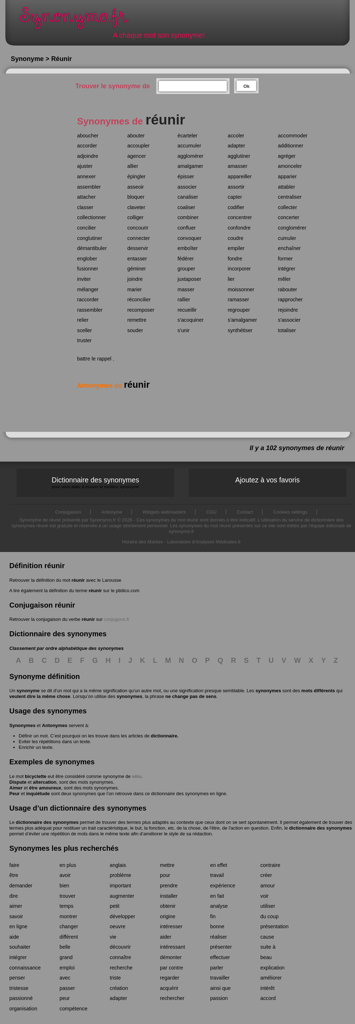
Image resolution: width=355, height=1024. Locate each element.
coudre (235, 238)
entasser (137, 258)
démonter (170, 957)
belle (65, 947)
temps (67, 906)
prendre (169, 885)
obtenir (168, 906)
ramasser (238, 299)
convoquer (190, 238)
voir (264, 896)
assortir (236, 187)
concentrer (240, 217)
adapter (236, 145)
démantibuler (92, 248)
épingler (136, 176)
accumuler (189, 145)
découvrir (120, 947)
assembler (89, 187)
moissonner (241, 289)
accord (268, 998)
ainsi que (220, 988)
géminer (136, 269)
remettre (136, 320)
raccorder (88, 299)
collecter (287, 207)
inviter (84, 279)
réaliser (218, 937)
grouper (186, 269)
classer (85, 207)
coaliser (186, 207)
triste (115, 978)
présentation (274, 926)
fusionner (87, 269)
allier (132, 166)
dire (13, 896)
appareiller (240, 176)
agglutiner (239, 156)
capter (235, 197)
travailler (219, 978)
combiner (188, 217)
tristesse (18, 988)
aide (14, 937)
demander (20, 885)
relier (83, 320)
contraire (270, 865)
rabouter (287, 289)
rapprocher (290, 299)
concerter (288, 217)
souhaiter (19, 947)
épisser (186, 176)
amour (267, 885)
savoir (16, 916)
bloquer (136, 197)
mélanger (88, 289)
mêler (284, 279)
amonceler (290, 166)
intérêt (267, 988)
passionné (21, 998)
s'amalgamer (242, 320)
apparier (287, 176)
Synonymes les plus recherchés (64, 848)
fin (213, 916)
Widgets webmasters (164, 512)
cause (267, 937)
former (285, 258)
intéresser (171, 926)
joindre (135, 279)
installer (169, 896)
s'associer (289, 320)
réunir (78, 580)
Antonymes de (113, 385)
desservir (137, 248)
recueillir (187, 310)
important (120, 885)
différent (69, 937)
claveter (136, 207)
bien (64, 885)
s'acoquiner (191, 320)
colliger (135, 217)
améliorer (271, 978)
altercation (45, 782)
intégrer (286, 269)
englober (87, 258)
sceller (84, 330)
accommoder (293, 135)
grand (66, 957)
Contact (245, 512)
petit (114, 906)
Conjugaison (68, 512)
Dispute (18, 782)
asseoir (135, 187)
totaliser (287, 330)
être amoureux (45, 788)
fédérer (186, 258)
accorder (87, 145)
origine (167, 916)
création (119, 988)
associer (187, 187)
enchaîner (289, 248)
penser (17, 978)
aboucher (88, 135)
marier (134, 289)
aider (165, 937)
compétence (73, 1008)
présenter (221, 947)
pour (165, 875)
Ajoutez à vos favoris (267, 480)
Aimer (16, 788)
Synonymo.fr (78, 20)
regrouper (239, 310)
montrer (68, 916)
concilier (86, 228)
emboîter (188, 248)
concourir (137, 228)
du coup (269, 916)
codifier (236, 207)
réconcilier (139, 299)
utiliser (267, 906)
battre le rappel (94, 359)
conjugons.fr (116, 619)
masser (186, 289)
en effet (218, 865)
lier (231, 279)
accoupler (138, 145)
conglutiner (89, 238)
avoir (65, 875)
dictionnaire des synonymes (47, 822)
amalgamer (190, 166)
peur (65, 998)
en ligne (18, 926)
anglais (118, 865)
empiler (236, 248)
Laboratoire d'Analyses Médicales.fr (204, 541)
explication (272, 968)
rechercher (172, 998)
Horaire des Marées (142, 541)
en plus (68, 865)
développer (122, 916)
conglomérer (292, 228)
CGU (211, 512)
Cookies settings (290, 512)
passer (67, 988)
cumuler (287, 238)
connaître (120, 957)
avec (65, 978)
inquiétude (38, 793)
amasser (237, 166)
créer (266, 875)
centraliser (290, 197)
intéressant (172, 947)
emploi (67, 968)
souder (135, 330)
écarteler (188, 135)
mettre (167, 865)
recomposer (141, 310)
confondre (239, 228)
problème (120, 875)
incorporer (239, 269)
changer (69, 926)
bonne (217, 926)
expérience (222, 885)
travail (217, 875)
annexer (86, 176)
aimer (15, 906)
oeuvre (118, 926)
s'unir (184, 330)
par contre (171, 968)
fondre (235, 258)
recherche (121, 968)
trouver (68, 896)
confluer (187, 228)
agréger (286, 156)
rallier (184, 299)
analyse (219, 906)
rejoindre (288, 310)
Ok (246, 86)
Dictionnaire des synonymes (95, 482)
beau (266, 957)
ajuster (85, 166)
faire (14, 865)
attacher (86, 197)
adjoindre (87, 156)
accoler (236, 135)
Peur (14, 793)
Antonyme (112, 512)
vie (113, 937)
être (13, 875)
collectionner (91, 217)
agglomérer (190, 156)
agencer (136, 156)
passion (219, 998)
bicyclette (35, 776)
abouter (136, 135)
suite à (267, 947)
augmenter (122, 896)
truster (84, 340)
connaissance (25, 968)
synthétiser (240, 330)
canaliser (188, 197)
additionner (290, 145)
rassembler (90, 310)
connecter (138, 238)
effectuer (220, 957)
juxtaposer (189, 279)
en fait (217, 896)
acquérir (169, 988)
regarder (169, 978)
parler (216, 968)
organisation (23, 1008)
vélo (136, 776)
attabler (286, 187)
